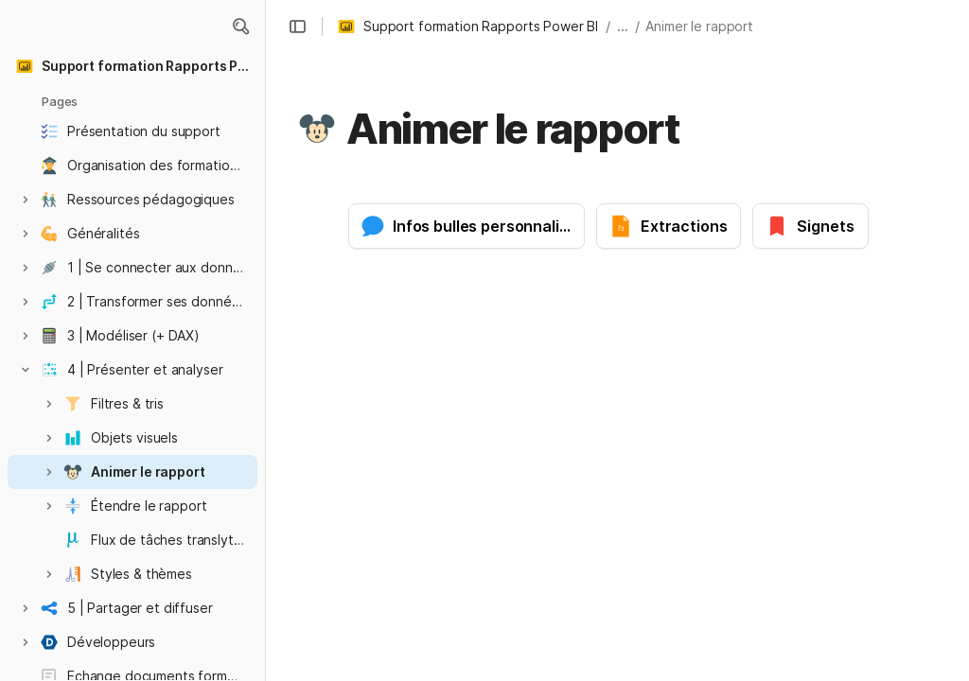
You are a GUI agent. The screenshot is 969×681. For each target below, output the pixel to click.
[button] (240, 26)
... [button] (622, 26)
